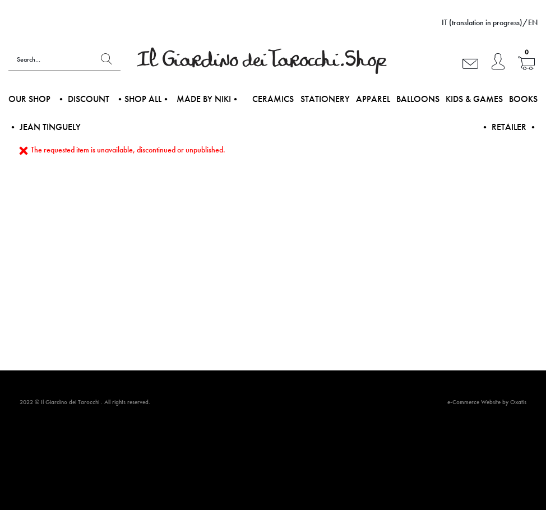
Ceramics (273, 99)
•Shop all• (142, 99)
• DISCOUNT (83, 99)
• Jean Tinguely (44, 127)
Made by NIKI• (208, 99)
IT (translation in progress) (482, 22)
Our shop (29, 99)
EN (533, 22)
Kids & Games (474, 99)
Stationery (325, 99)
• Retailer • (509, 127)
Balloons (417, 99)
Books (523, 99)
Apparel (373, 99)
